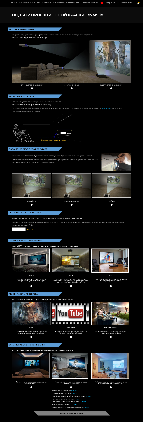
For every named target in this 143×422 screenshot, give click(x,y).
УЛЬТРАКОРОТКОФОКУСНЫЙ (111, 85)
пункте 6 (77, 404)
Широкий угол (31, 201)
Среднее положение (71, 201)
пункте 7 (86, 407)
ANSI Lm (30, 229)
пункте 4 (77, 399)
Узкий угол (111, 201)
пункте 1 (74, 390)
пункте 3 (88, 396)
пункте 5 (85, 402)
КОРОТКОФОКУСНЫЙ (72, 85)
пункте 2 (74, 393)
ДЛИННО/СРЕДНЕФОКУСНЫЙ (32, 85)
